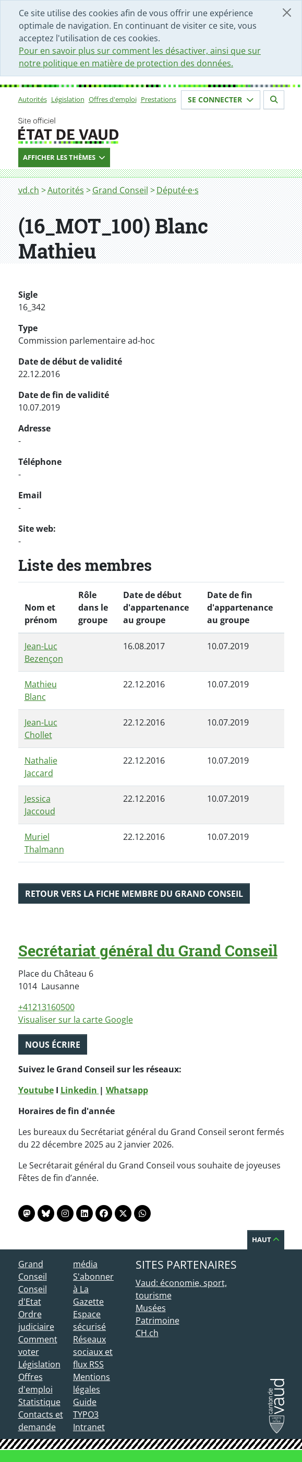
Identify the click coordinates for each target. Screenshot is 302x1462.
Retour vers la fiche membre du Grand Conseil (134, 893)
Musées (151, 1308)
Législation (67, 99)
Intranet (89, 1427)
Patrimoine (157, 1320)
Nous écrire (52, 1044)
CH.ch (147, 1333)
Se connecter (220, 99)
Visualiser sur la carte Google (75, 1019)
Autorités (32, 99)
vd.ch (28, 190)
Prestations (158, 99)
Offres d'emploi (113, 99)
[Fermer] (286, 13)
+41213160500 (46, 1007)
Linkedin (80, 1090)
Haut (266, 1239)
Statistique (39, 1402)
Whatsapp (127, 1090)
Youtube (36, 1090)
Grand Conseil (120, 190)
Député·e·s (177, 190)
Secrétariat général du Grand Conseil (147, 951)
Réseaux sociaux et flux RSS (93, 1352)
